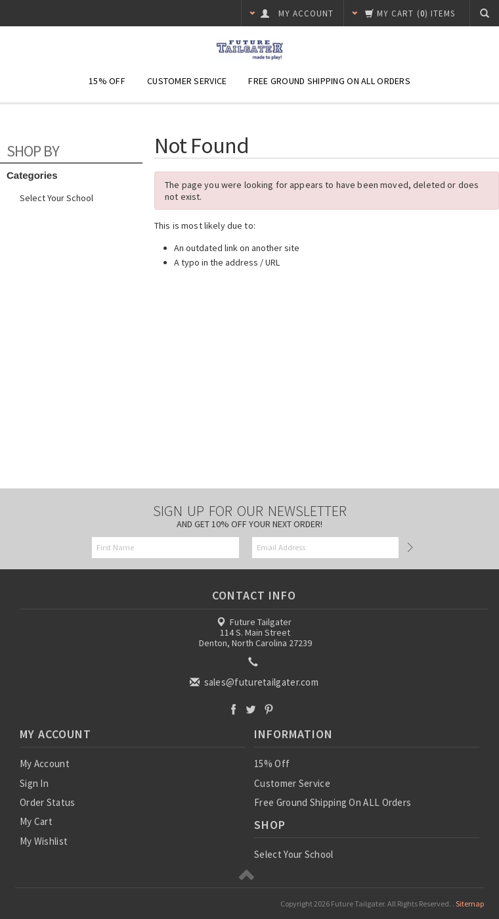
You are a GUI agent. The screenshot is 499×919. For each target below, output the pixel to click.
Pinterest (268, 709)
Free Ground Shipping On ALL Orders (329, 81)
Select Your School (56, 198)
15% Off (107, 81)
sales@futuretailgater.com (255, 682)
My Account (45, 763)
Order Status (48, 802)
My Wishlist (44, 841)
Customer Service (187, 81)
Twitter (251, 709)
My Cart (36, 821)
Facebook (233, 709)
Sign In (34, 783)
